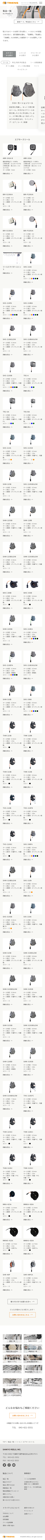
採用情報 (6, 1519)
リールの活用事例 (30, 1479)
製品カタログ (7, 1482)
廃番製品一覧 (7, 1488)
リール (18, 1442)
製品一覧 (11, 1442)
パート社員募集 (8, 1522)
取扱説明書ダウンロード (11, 1491)
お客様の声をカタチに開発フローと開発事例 (31, 1483)
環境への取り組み (8, 1525)
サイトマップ (28, 1511)
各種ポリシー (28, 1514)
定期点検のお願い (8, 1497)
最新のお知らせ (29, 1508)
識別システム (7, 1494)
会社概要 (6, 1516)
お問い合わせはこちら (20, 1315)
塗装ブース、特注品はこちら (26, 22)
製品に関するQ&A (8, 1485)
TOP (4, 1442)
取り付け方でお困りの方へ (21, 1301)
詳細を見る (6, 173)
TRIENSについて (8, 1513)
